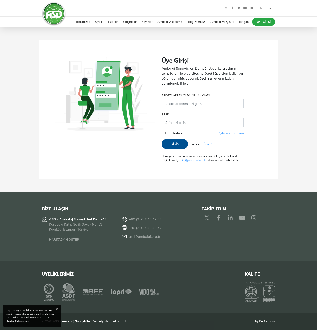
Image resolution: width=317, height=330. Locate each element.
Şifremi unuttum (231, 133)
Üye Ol (209, 144)
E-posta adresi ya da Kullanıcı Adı (186, 95)
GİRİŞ (174, 144)
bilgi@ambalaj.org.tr (193, 160)
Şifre (165, 114)
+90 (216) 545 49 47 (145, 228)
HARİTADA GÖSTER (64, 240)
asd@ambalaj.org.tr (144, 236)
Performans (267, 321)
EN (260, 8)
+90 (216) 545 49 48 (145, 219)
